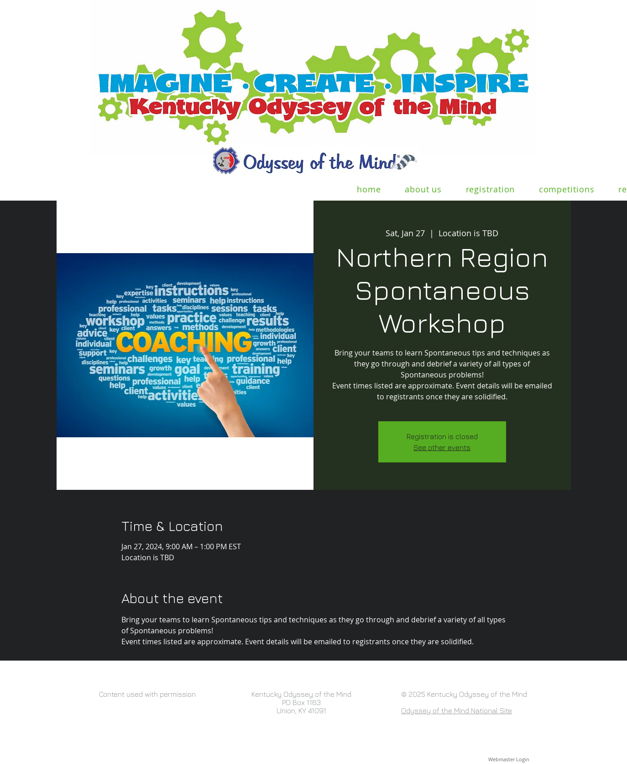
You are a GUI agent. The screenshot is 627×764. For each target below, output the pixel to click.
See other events (441, 447)
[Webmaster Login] (508, 759)
